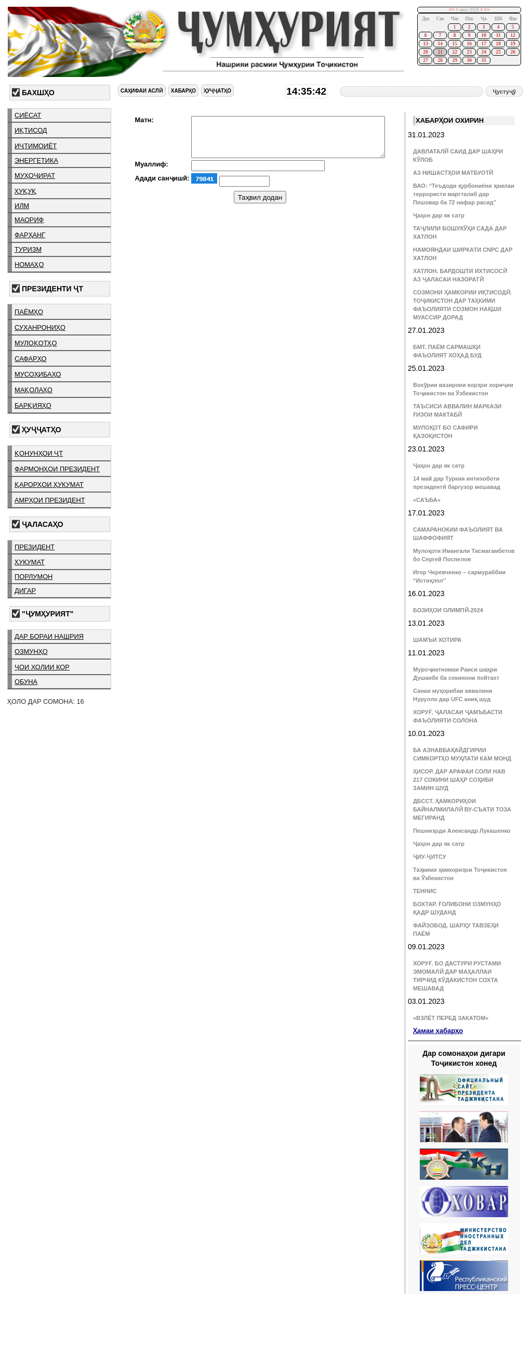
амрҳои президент (50, 500)
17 (483, 43)
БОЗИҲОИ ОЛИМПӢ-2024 (448, 610)
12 (512, 35)
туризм (28, 249)
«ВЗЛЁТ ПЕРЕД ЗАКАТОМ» (450, 1018)
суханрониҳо (40, 327)
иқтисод (31, 130)
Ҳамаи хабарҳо (438, 1031)
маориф (29, 220)
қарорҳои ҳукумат (49, 484)
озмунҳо (31, 651)
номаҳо (29, 264)
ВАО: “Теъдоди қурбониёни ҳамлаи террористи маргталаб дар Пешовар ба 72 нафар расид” (463, 194)
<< (452, 9)
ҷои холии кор (42, 667)
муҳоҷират (35, 175)
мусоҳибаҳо (38, 374)
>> (487, 9)
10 (483, 35)
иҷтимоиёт (36, 146)
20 (425, 52)
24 (483, 52)
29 (454, 60)
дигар (25, 591)
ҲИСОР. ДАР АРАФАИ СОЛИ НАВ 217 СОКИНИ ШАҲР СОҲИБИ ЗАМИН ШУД (459, 779)
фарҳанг (30, 235)
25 (498, 52)
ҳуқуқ (25, 191)
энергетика (36, 160)
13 (425, 43)
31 (483, 60)
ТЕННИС (425, 891)
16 (469, 43)
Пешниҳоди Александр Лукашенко (461, 831)
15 (454, 43)
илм (22, 206)
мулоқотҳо (36, 343)
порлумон (33, 576)
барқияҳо (33, 405)
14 (439, 43)
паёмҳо (29, 312)
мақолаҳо (33, 390)
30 (469, 60)
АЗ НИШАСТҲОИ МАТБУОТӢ (453, 173)
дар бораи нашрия (49, 636)
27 (425, 60)
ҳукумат (30, 562)
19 (512, 43)
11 (498, 35)
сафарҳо (31, 359)
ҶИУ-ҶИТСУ (429, 857)
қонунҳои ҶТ (39, 453)
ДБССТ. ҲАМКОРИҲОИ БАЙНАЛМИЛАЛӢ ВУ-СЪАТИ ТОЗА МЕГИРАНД (462, 809)
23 (469, 52)
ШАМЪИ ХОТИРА (437, 640)
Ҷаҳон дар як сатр (438, 215)
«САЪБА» (427, 500)
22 (454, 52)
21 (439, 52)
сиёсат (28, 115)
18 (498, 43)
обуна (26, 682)
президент (35, 547)
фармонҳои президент (57, 469)
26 (512, 52)
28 (439, 60)
